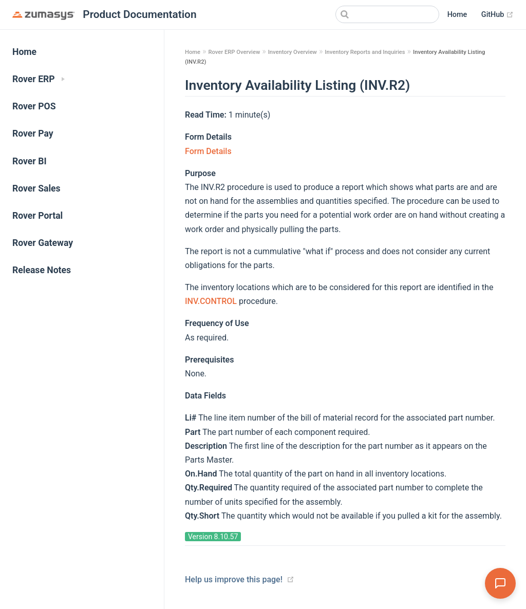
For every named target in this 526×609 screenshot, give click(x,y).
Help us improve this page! (234, 579)
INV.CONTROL (212, 301)
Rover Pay (32, 133)
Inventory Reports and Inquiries (365, 52)
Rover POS (34, 106)
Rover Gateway (42, 243)
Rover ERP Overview (234, 52)
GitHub (497, 15)
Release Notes (41, 270)
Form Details (208, 151)
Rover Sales (36, 188)
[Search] (387, 14)
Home (457, 14)
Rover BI (29, 161)
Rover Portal (37, 216)
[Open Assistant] (500, 583)
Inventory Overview (292, 52)
